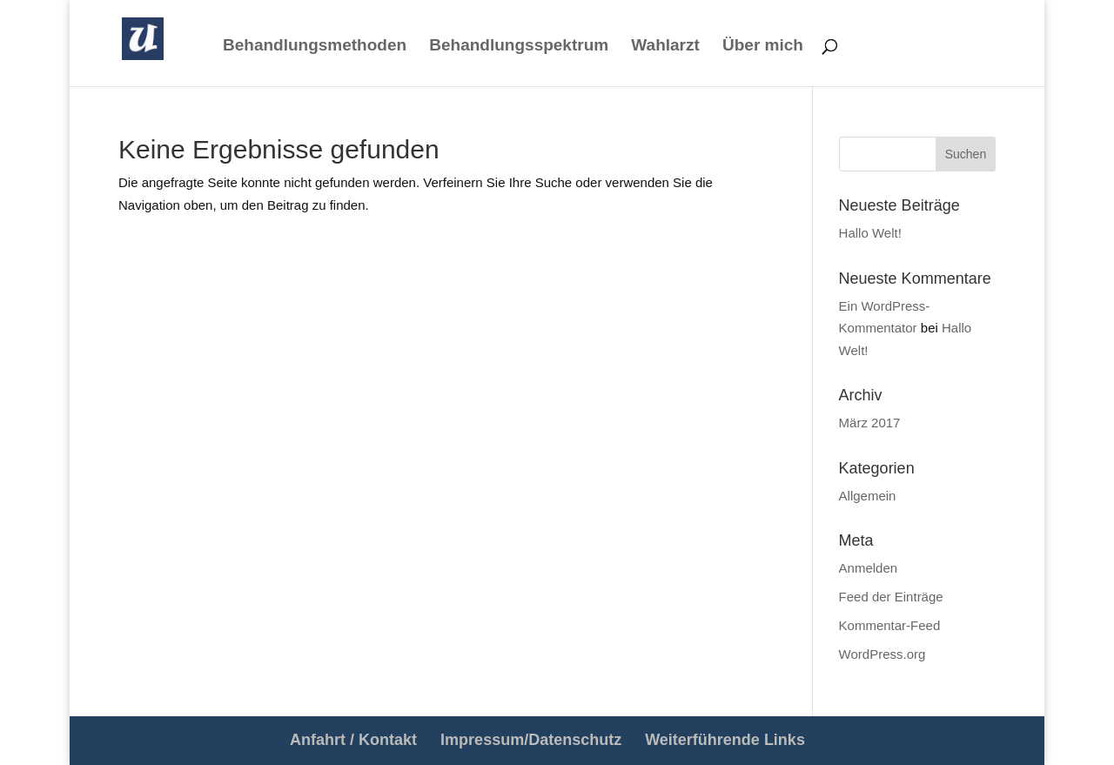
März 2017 (870, 422)
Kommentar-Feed (890, 625)
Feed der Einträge (891, 596)
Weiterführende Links (725, 739)
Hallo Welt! (870, 232)
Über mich (762, 46)
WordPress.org (882, 654)
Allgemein (867, 495)
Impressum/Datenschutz (530, 739)
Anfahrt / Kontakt (353, 739)
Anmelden (868, 567)
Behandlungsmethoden (314, 46)
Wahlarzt (665, 46)
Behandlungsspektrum (518, 46)
